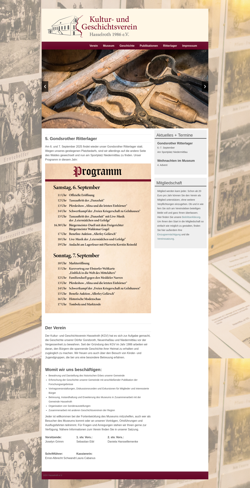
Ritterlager (170, 45)
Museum (108, 45)
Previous (45, 86)
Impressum (189, 45)
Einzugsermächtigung (169, 234)
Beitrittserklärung (191, 217)
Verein (93, 45)
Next (205, 86)
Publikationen (149, 45)
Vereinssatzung (165, 238)
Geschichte (126, 45)
